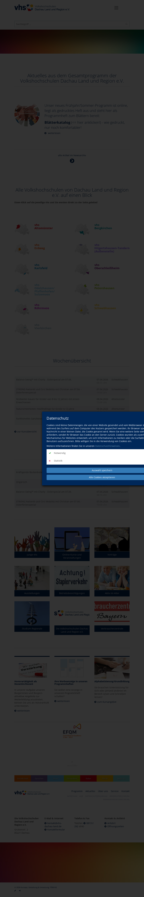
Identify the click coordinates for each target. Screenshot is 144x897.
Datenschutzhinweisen (107, 445)
